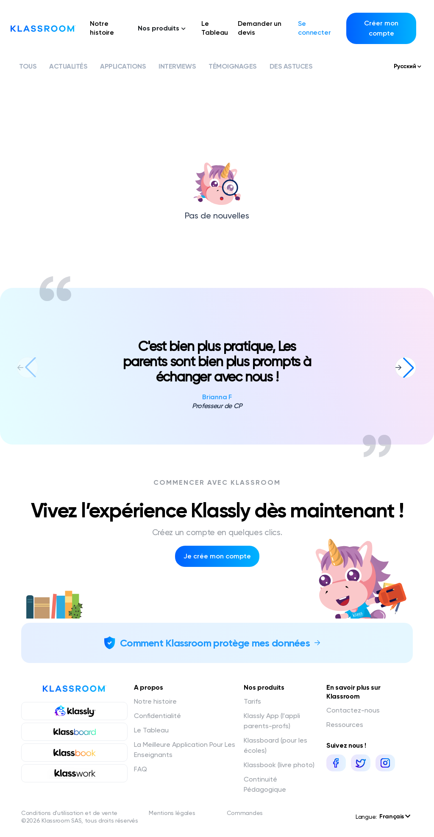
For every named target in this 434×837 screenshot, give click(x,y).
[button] (405, 367)
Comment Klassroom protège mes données (215, 643)
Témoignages (233, 66)
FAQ (140, 769)
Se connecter (314, 27)
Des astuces (291, 66)
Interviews (177, 66)
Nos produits (162, 28)
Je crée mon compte (217, 556)
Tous (27, 66)
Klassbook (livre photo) (279, 765)
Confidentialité (157, 716)
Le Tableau (214, 27)
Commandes (245, 812)
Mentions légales (172, 812)
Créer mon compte (381, 28)
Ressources (344, 725)
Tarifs (252, 701)
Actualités (68, 66)
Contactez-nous (353, 710)
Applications (123, 66)
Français (394, 816)
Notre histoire (102, 27)
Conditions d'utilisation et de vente (69, 812)
